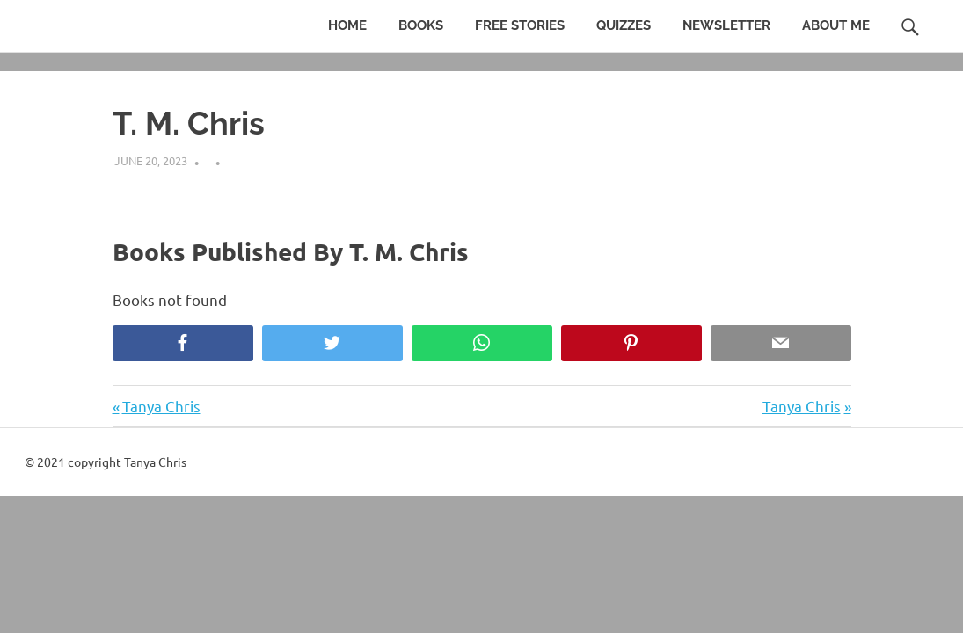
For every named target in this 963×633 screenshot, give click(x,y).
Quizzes (623, 25)
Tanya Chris (161, 406)
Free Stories (520, 25)
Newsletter (726, 25)
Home (347, 25)
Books (420, 25)
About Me (836, 25)
